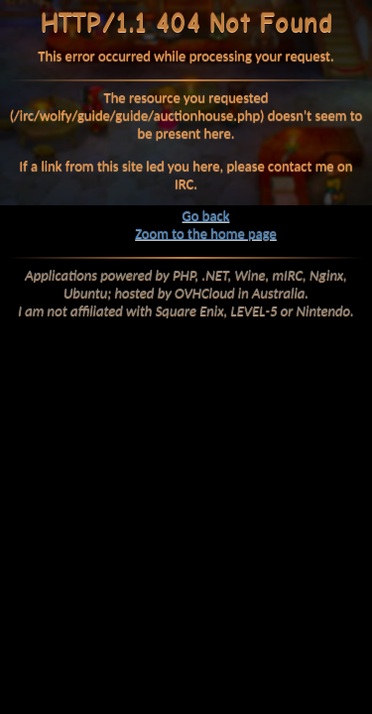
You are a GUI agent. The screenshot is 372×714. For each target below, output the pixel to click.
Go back (206, 215)
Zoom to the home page (206, 233)
